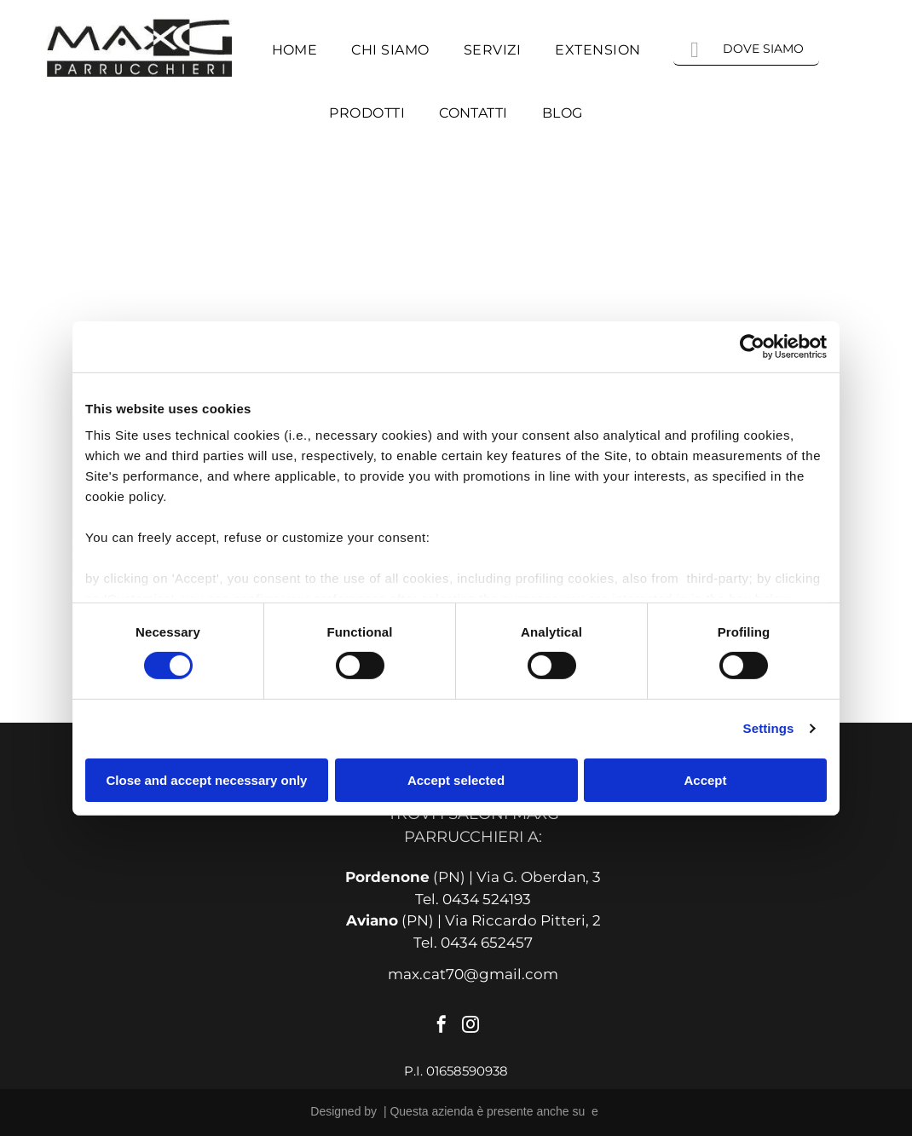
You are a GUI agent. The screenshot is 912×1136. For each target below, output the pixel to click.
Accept (705, 780)
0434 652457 (487, 942)
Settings (768, 728)
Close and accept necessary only (207, 780)
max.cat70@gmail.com (473, 974)
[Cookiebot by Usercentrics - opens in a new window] (752, 346)
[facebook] (441, 1026)
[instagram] (470, 1026)
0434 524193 (486, 899)
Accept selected (456, 780)
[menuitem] (295, 50)
